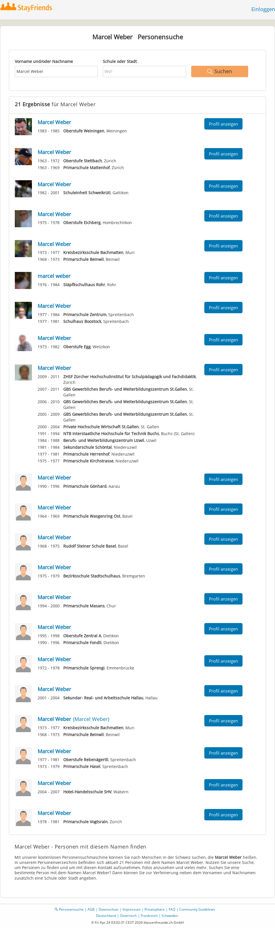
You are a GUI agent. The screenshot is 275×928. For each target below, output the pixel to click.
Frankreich (149, 915)
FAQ (172, 909)
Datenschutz (109, 909)
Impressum (131, 909)
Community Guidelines (197, 909)
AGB (91, 909)
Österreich (128, 915)
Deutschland (106, 915)
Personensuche (71, 909)
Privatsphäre (154, 909)
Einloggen (263, 9)
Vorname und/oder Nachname (44, 61)
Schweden (170, 915)
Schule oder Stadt (120, 61)
